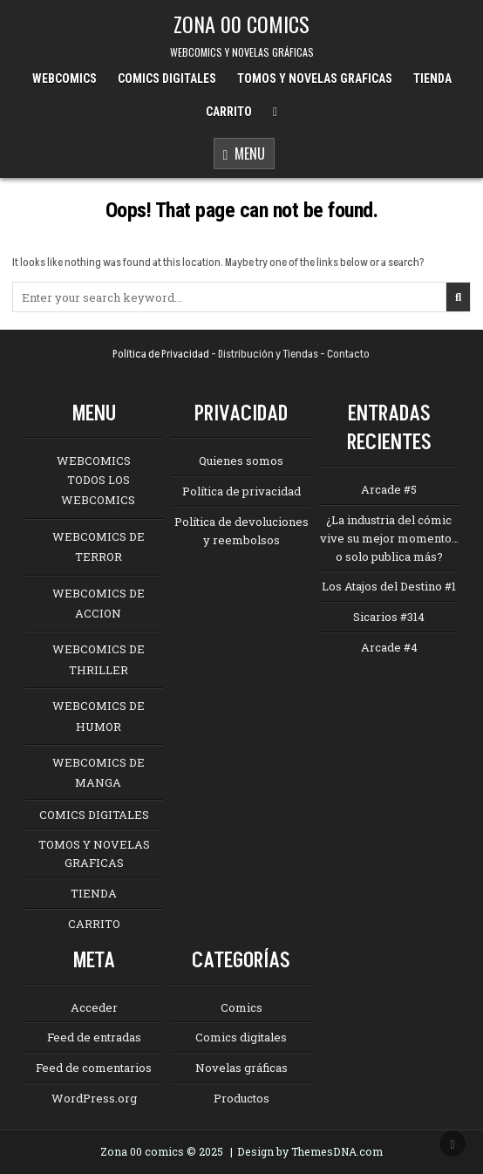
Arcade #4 (389, 647)
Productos (241, 1098)
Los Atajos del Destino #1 (389, 586)
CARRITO (229, 112)
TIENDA (432, 78)
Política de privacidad (241, 491)
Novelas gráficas (241, 1067)
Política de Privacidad (160, 354)
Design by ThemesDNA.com (310, 1151)
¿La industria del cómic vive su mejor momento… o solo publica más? (389, 538)
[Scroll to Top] (452, 1143)
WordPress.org (94, 1098)
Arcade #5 (389, 489)
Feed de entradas (94, 1037)
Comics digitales (241, 1037)
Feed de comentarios (94, 1067)
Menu (244, 154)
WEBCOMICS (64, 78)
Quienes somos (241, 460)
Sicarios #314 (389, 617)
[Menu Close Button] (275, 112)
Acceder (94, 1007)
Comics (241, 1007)
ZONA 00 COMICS (241, 23)
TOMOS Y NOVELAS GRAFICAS (314, 78)
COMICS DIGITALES (167, 78)
